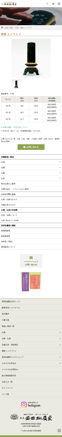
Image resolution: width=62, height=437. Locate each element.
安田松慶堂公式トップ (11, 301)
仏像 (31, 172)
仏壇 (31, 162)
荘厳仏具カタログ (8, 205)
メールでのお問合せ (10, 369)
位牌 (31, 167)
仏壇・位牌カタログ (9, 199)
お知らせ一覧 (7, 382)
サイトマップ (7, 388)
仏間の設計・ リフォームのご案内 (15, 189)
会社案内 (5, 314)
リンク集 (5, 394)
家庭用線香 (5, 236)
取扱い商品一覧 (8, 326)
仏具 (31, 178)
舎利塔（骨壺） (7, 241)
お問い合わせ (31, 147)
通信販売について (8, 247)
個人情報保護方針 (9, 376)
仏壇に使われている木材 (9, 220)
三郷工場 (5, 320)
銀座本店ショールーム (11, 308)
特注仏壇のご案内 (8, 184)
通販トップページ (9, 351)
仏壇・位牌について (9, 215)
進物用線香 (5, 231)
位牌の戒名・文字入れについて (14, 127)
